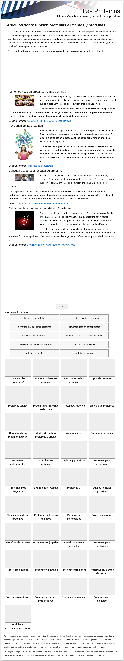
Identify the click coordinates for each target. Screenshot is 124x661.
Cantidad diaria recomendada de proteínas (35, 170)
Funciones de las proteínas (26, 125)
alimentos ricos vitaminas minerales (34, 344)
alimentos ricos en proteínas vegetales (84, 336)
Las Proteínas (101, 11)
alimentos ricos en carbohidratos (84, 327)
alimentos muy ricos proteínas (84, 318)
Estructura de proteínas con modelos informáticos (40, 208)
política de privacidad (86, 647)
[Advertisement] (62, 71)
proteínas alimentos (34, 353)
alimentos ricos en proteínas (34, 336)
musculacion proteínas (84, 344)
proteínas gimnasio (84, 353)
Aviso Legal (100, 647)
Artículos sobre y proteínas (56, 25)
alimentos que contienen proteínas (34, 327)
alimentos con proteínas (34, 318)
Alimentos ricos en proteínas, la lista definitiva (37, 91)
